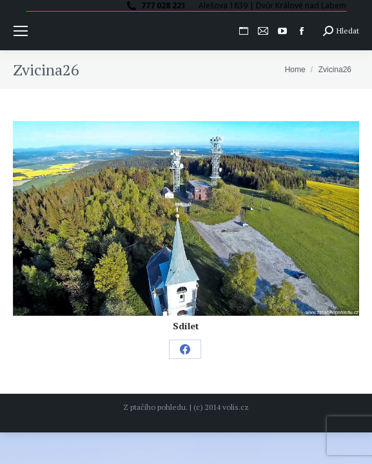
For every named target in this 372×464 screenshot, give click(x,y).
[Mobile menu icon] (20, 31)
